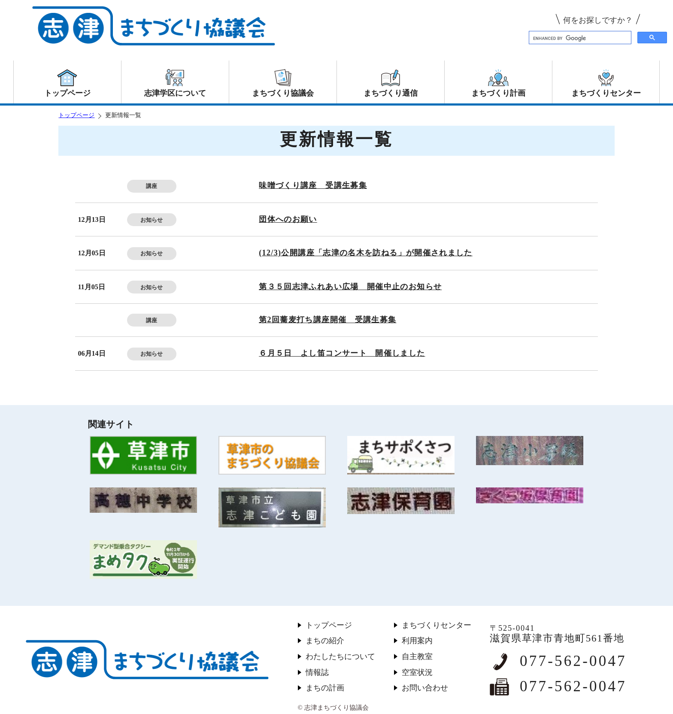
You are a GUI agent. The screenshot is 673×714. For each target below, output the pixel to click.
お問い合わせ (425, 688)
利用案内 (417, 640)
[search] (579, 38)
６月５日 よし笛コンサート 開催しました (342, 353)
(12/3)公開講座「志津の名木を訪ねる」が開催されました (366, 252)
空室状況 (417, 672)
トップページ (76, 115)
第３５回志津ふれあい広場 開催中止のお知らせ (350, 286)
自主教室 (417, 656)
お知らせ (151, 220)
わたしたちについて (340, 656)
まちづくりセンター (436, 625)
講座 (151, 186)
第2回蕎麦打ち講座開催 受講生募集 (327, 319)
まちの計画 (325, 688)
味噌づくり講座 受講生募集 (313, 185)
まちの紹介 (325, 640)
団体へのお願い (288, 219)
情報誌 (317, 672)
